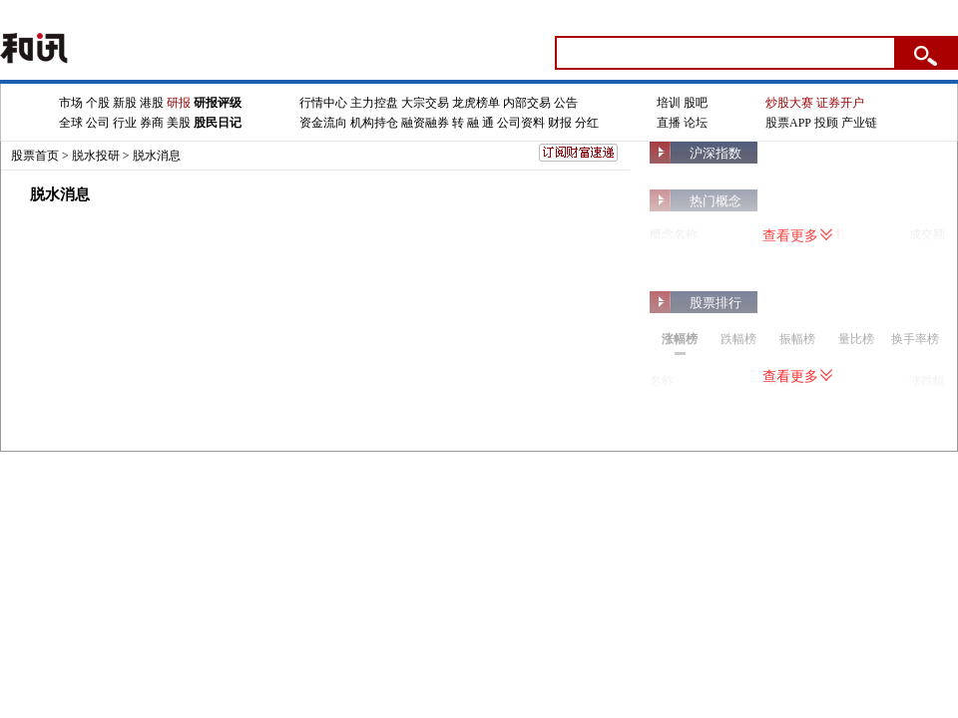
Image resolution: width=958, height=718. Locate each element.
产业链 (859, 123)
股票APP (788, 123)
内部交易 (527, 103)
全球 (71, 123)
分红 (587, 123)
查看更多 (797, 235)
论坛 (696, 123)
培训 (669, 103)
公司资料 (521, 123)
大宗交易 (425, 103)
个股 (98, 103)
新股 (125, 103)
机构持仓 (374, 123)
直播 (669, 123)
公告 (566, 103)
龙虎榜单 (476, 103)
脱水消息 (157, 156)
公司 (98, 123)
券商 (152, 123)
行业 (125, 123)
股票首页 (35, 156)
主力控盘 (374, 103)
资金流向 (323, 123)
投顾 (826, 123)
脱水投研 (96, 156)
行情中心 (323, 103)
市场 (71, 103)
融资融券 (425, 123)
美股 (179, 123)
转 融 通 (473, 123)
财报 (560, 123)
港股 (152, 103)
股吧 (696, 103)
